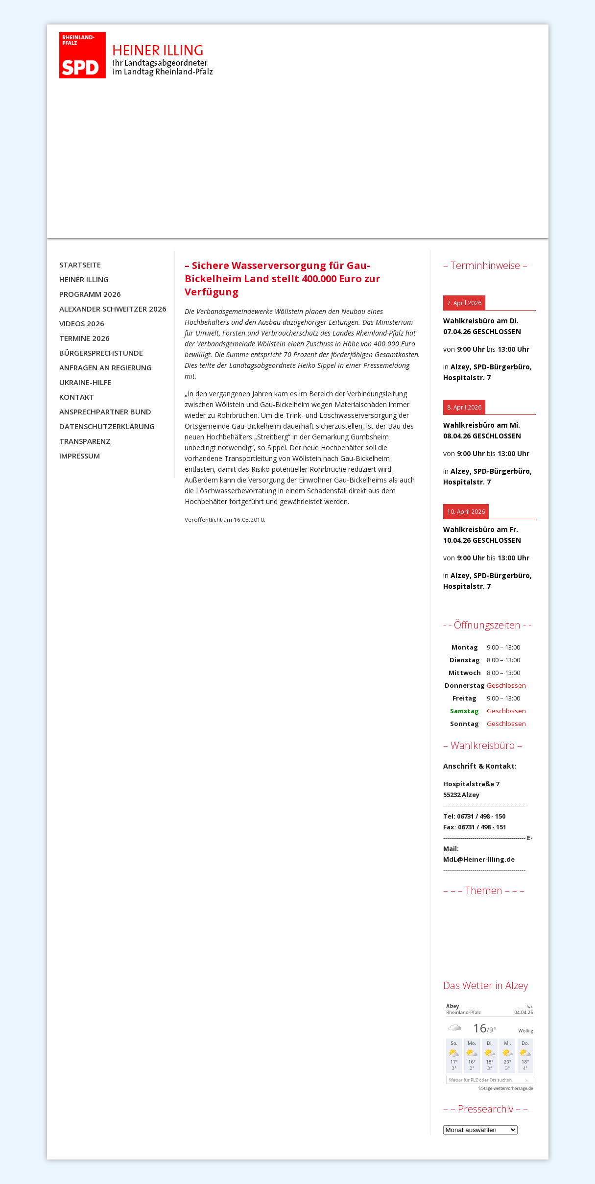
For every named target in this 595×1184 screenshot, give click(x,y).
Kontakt (76, 397)
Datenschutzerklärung (107, 426)
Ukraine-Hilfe (85, 382)
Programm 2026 (90, 294)
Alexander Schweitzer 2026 (113, 309)
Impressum (79, 455)
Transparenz (85, 441)
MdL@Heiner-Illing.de (479, 859)
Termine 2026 (84, 338)
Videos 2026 (81, 323)
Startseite (80, 264)
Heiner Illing (84, 279)
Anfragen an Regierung (105, 367)
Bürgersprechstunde (101, 353)
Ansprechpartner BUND (105, 411)
